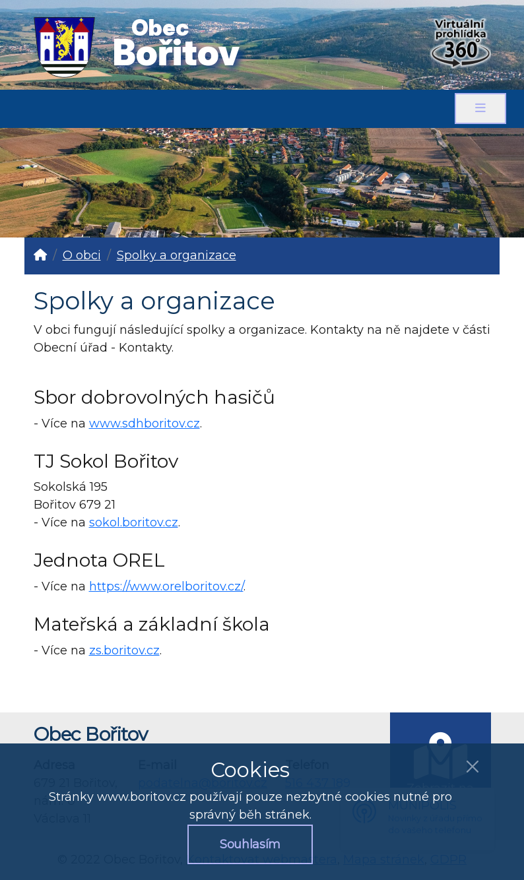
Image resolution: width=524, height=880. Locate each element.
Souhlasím (250, 844)
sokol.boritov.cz (133, 522)
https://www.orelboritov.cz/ (166, 586)
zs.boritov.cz (124, 650)
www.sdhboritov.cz (144, 423)
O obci (82, 255)
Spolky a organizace (176, 255)
